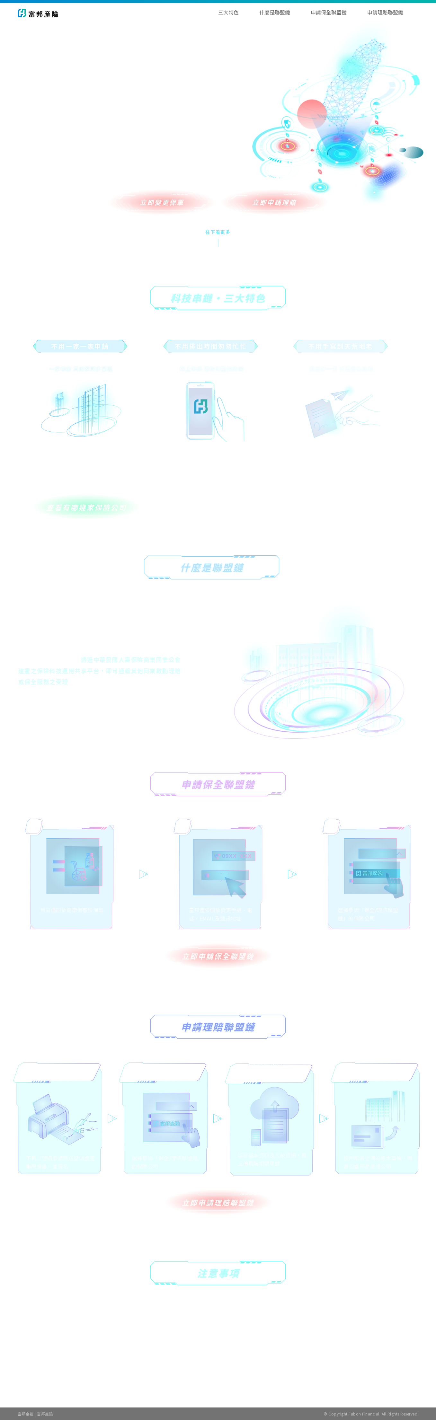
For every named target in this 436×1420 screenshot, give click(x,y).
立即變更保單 (162, 202)
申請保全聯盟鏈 (329, 12)
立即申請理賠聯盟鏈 (218, 1202)
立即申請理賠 (274, 202)
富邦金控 (26, 1413)
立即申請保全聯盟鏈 (218, 956)
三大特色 (228, 12)
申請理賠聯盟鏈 (385, 12)
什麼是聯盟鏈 (274, 12)
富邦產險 (45, 1413)
